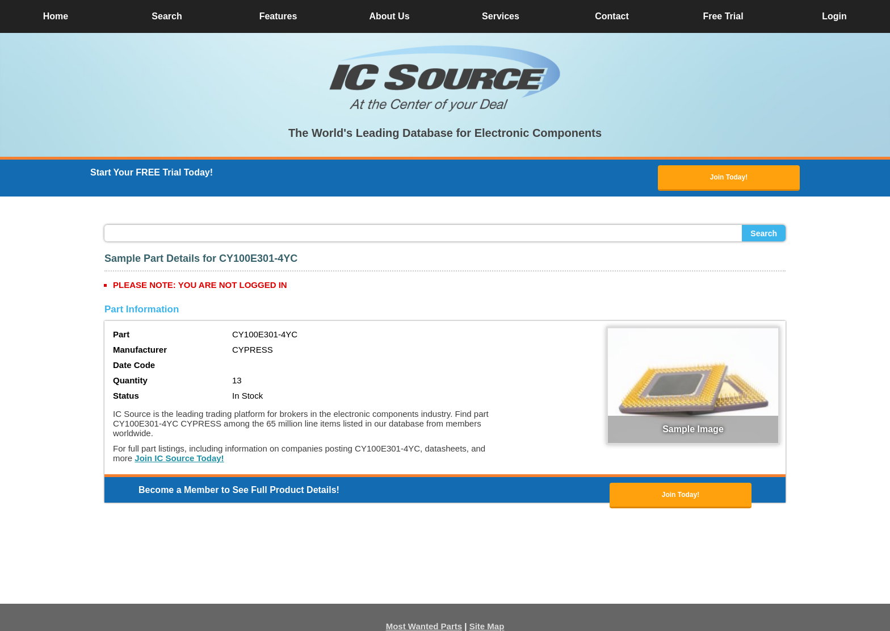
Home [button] (55, 16)
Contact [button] (612, 16)
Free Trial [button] (723, 16)
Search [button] (167, 16)
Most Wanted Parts (424, 626)
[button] (445, 78)
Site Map (487, 626)
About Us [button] (389, 16)
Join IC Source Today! (179, 458)
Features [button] (278, 16)
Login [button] (834, 16)
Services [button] (500, 16)
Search (763, 233)
